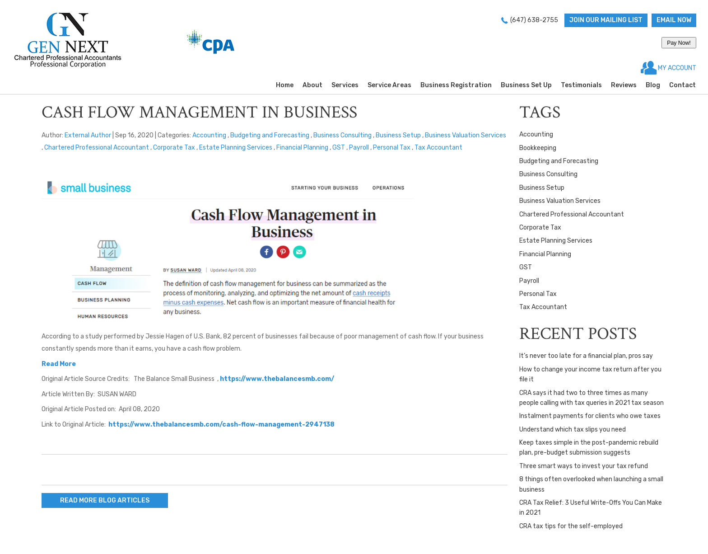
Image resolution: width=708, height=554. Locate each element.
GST (338, 147)
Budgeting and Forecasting (269, 135)
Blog (653, 85)
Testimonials (581, 85)
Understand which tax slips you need (572, 429)
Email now (674, 20)
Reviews (624, 85)
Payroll (359, 147)
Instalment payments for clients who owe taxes (590, 416)
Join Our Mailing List (606, 20)
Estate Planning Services (235, 147)
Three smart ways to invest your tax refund (583, 466)
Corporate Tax (174, 147)
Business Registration (456, 85)
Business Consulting (342, 135)
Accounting (209, 135)
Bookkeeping (537, 148)
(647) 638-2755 (534, 20)
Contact (682, 85)
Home (284, 85)
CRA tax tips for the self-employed (571, 526)
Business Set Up (526, 85)
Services (345, 85)
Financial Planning (302, 147)
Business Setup (398, 135)
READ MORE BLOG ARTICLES (104, 500)
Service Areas (389, 85)
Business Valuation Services (465, 135)
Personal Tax (391, 147)
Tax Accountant (438, 147)
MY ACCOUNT (676, 68)
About (312, 85)
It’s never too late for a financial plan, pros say (586, 356)
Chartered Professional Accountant (96, 147)
